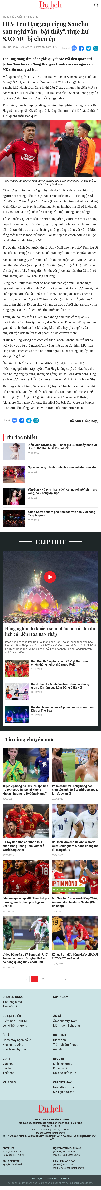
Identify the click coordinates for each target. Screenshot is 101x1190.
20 (66, 980)
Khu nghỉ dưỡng (13, 1047)
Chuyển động (13, 998)
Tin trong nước (12, 1003)
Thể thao (33, 16)
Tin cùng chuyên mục (30, 739)
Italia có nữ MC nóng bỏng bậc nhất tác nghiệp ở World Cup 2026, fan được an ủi (75, 790)
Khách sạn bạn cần (15, 1052)
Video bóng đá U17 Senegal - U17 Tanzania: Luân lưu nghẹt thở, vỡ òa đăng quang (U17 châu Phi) (25, 959)
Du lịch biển (12, 1017)
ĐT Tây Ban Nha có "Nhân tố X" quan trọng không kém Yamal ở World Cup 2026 (23, 846)
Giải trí (21, 16)
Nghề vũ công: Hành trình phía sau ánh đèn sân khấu (63, 467)
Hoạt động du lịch (64, 1091)
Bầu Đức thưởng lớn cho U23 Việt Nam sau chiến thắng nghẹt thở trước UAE (59, 663)
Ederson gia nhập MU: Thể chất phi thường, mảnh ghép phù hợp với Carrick (26, 903)
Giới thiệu (36, 1182)
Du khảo (59, 1037)
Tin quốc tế (10, 1008)
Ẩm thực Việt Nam (65, 1023)
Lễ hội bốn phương (15, 1027)
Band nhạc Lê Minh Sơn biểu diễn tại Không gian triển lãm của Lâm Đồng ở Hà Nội (60, 686)
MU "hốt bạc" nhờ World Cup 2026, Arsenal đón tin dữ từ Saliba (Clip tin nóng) (75, 903)
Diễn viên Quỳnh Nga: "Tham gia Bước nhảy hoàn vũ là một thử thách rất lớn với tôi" (62, 446)
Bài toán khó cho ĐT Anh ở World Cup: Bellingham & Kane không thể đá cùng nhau (75, 846)
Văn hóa (8, 1067)
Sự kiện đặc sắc (63, 1096)
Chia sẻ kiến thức (64, 1076)
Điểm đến (59, 1042)
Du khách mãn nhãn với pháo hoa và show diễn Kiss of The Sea (62, 709)
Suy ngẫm (60, 998)
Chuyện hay (62, 1086)
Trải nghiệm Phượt (65, 1047)
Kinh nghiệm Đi (63, 1067)
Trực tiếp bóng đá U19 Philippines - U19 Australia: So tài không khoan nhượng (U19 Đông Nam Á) (25, 790)
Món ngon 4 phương (66, 1027)
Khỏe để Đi (60, 1071)
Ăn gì (57, 1017)
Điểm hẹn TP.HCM (15, 1023)
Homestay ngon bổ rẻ (17, 1042)
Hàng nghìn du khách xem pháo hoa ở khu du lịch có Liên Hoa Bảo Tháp (50, 631)
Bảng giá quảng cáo (59, 1182)
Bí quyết (59, 1061)
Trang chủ (8, 16)
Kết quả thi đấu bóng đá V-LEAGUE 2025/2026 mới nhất (75, 957)
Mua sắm (9, 1086)
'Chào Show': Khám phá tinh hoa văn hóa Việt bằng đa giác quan (61, 513)
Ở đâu (7, 1037)
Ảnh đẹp (58, 1052)
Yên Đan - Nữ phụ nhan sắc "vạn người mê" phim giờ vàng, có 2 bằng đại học (62, 491)
